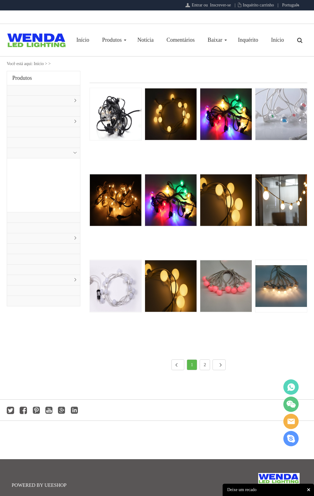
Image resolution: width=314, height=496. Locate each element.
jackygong (291, 421)
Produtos (112, 40)
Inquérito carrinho (258, 5)
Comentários (181, 40)
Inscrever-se (220, 5)
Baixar (215, 40)
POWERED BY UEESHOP (39, 485)
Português (290, 5)
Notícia (145, 40)
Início (82, 40)
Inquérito (248, 40)
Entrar (197, 5)
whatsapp (291, 387)
